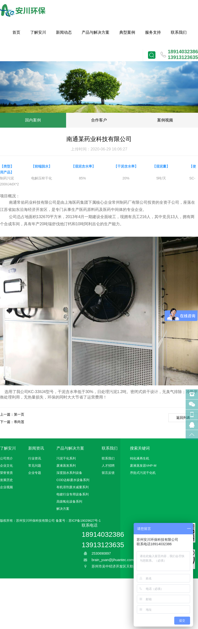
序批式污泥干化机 (143, 473)
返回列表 (183, 418)
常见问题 (34, 465)
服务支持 (153, 32)
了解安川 (38, 32)
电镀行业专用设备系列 (72, 494)
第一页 (19, 414)
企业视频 (6, 487)
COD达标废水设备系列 (72, 480)
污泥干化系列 (66, 458)
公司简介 (6, 458)
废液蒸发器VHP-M (143, 465)
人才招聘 (108, 465)
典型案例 (127, 32)
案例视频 (165, 120)
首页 (16, 32)
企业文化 (6, 465)
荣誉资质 (6, 473)
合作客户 (99, 120)
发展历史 (6, 480)
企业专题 (34, 473)
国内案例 (33, 120)
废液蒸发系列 (66, 465)
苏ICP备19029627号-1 (85, 520)
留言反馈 (108, 473)
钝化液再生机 (139, 458)
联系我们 (179, 32)
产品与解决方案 (95, 32)
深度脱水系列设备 (69, 473)
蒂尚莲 (19, 422)
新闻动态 (64, 32)
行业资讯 (34, 458)
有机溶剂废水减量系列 (72, 487)
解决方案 (62, 509)
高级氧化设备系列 (69, 501)
